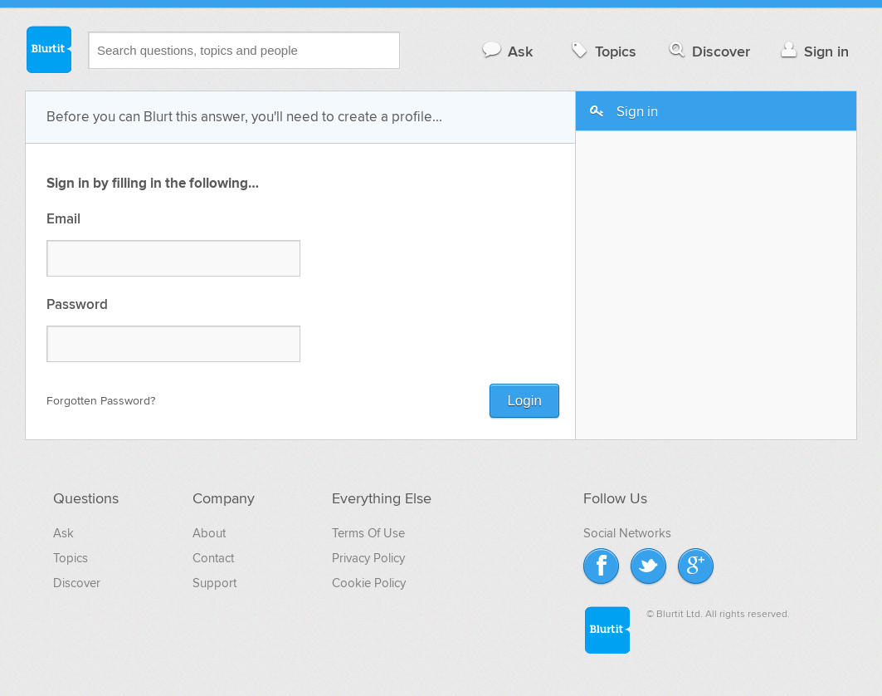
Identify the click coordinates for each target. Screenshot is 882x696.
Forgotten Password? (100, 401)
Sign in (813, 51)
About (209, 533)
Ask (506, 51)
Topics (602, 51)
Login (524, 401)
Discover (708, 51)
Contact (213, 558)
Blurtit (48, 49)
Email (63, 220)
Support (214, 583)
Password (77, 305)
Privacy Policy (368, 558)
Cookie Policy (369, 583)
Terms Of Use (368, 533)
